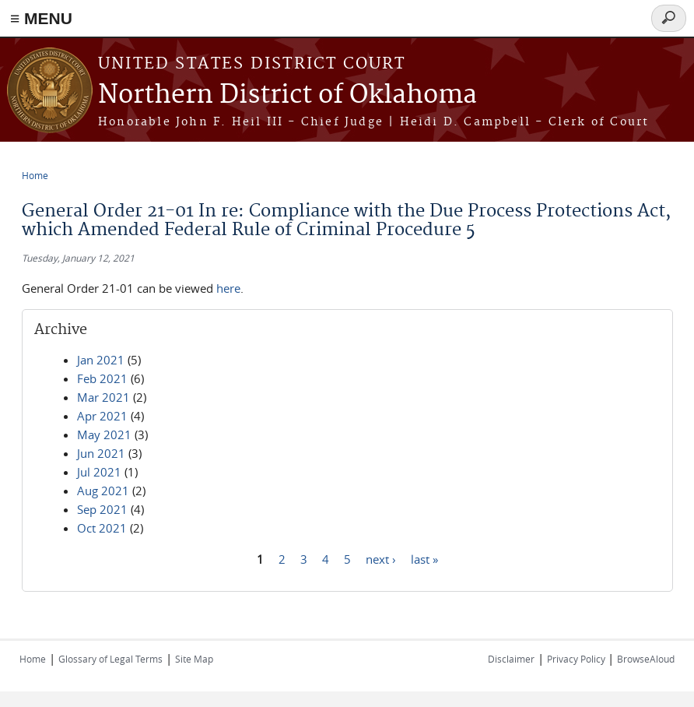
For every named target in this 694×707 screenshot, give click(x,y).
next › (381, 558)
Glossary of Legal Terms (110, 658)
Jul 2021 (99, 472)
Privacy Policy (577, 658)
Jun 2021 (101, 453)
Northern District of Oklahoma (287, 95)
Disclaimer (511, 658)
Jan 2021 (100, 360)
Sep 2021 (102, 509)
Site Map (194, 658)
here (228, 288)
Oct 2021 (102, 528)
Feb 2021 (102, 378)
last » (424, 558)
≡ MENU (41, 18)
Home (35, 175)
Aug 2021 (103, 490)
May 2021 (104, 434)
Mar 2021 (103, 397)
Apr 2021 (102, 416)
